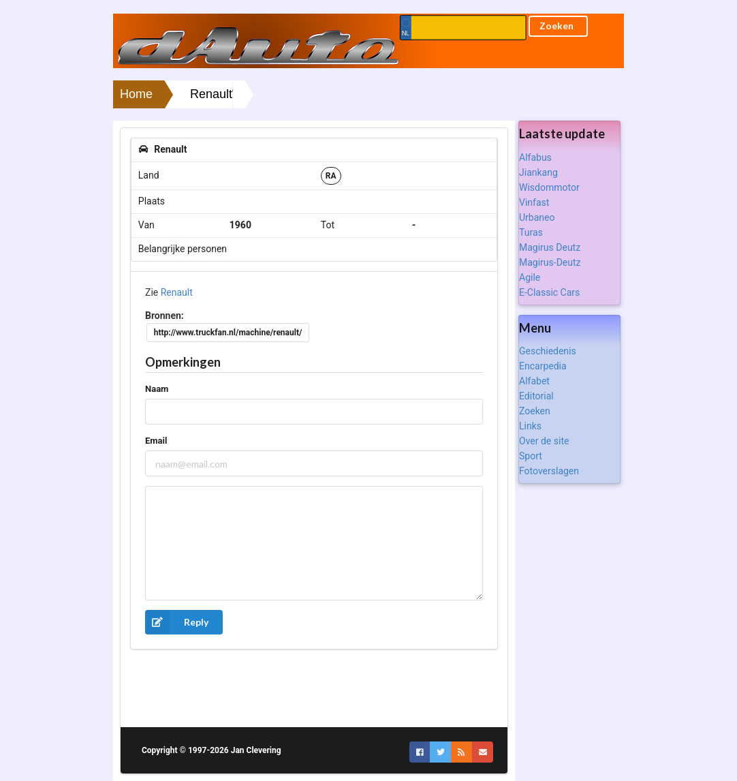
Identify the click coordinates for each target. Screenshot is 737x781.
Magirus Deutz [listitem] (549, 247)
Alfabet (534, 381)
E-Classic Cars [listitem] (549, 292)
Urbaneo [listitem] (536, 217)
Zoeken (534, 410)
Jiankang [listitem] (538, 172)
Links (530, 425)
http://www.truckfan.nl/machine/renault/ (228, 332)
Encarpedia (543, 366)
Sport (530, 455)
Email (156, 440)
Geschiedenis (547, 351)
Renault (177, 292)
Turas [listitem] (531, 232)
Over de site (544, 440)
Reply (176, 622)
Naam (156, 389)
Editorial (536, 395)
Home (136, 94)
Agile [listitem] (529, 277)
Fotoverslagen (549, 470)
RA (331, 176)
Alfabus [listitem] (535, 157)
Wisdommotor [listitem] (549, 187)
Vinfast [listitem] (534, 202)
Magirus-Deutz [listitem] (550, 262)
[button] (419, 752)
